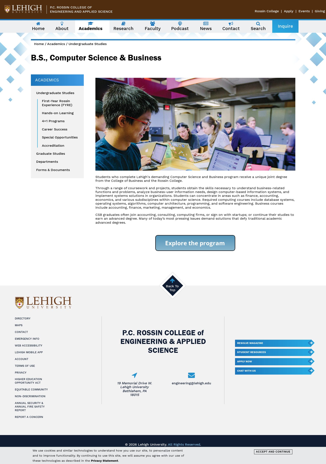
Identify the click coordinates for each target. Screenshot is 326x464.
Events (304, 11)
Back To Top (172, 288)
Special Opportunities (60, 137)
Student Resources (251, 352)
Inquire (285, 26)
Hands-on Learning (58, 113)
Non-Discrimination (30, 396)
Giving (320, 11)
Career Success (54, 129)
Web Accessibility (28, 345)
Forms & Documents (53, 170)
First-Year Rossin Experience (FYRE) (57, 103)
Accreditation (53, 146)
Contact (21, 332)
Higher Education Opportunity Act (28, 381)
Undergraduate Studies (88, 44)
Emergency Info (27, 338)
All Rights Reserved (184, 444)
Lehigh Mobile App (29, 352)
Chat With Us (246, 370)
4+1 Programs (53, 121)
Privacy (20, 372)
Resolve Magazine (250, 343)
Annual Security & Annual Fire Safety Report (30, 406)
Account (21, 359)
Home (39, 44)
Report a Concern (29, 417)
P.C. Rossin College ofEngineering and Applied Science (81, 9)
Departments (47, 162)
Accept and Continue (273, 451)
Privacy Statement (104, 460)
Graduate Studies (50, 154)
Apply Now (244, 361)
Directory (22, 318)
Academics (56, 44)
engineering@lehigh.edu (191, 383)
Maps (18, 325)
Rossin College (267, 11)
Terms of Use (25, 365)
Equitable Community (31, 389)
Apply (288, 11)
